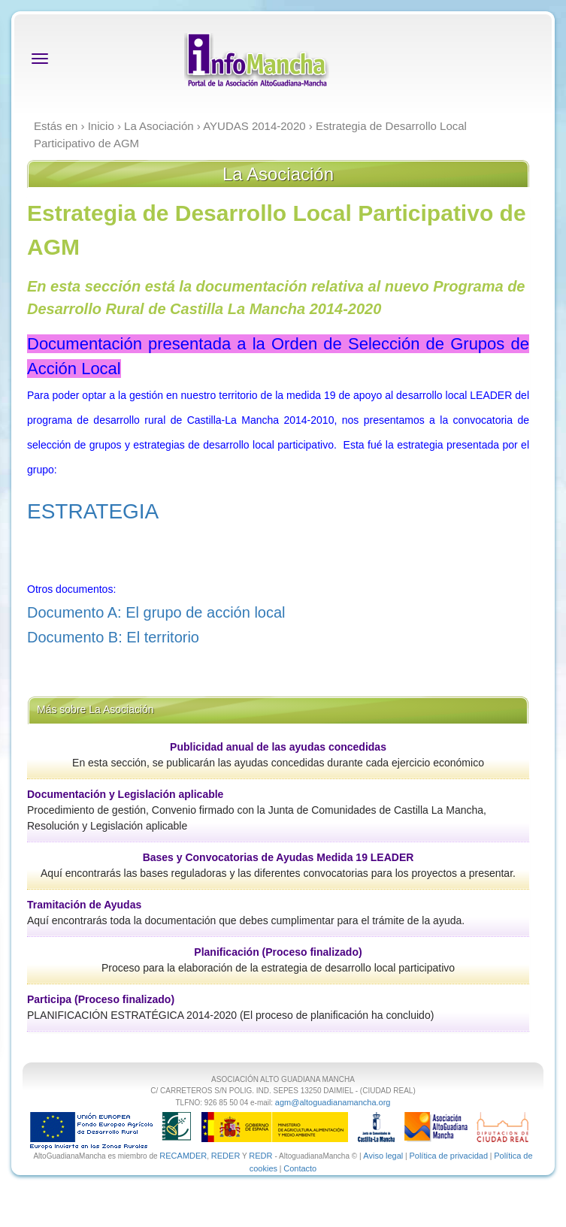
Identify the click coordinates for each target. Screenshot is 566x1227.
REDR (261, 1155)
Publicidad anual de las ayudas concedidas (278, 747)
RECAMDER (183, 1155)
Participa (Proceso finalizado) (100, 999)
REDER (226, 1155)
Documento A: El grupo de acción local (156, 612)
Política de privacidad (448, 1155)
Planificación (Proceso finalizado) (278, 952)
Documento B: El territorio (115, 637)
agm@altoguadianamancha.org (333, 1102)
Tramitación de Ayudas (84, 905)
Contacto (299, 1168)
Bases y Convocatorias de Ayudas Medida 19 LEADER (278, 857)
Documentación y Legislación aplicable (125, 794)
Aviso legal (383, 1155)
